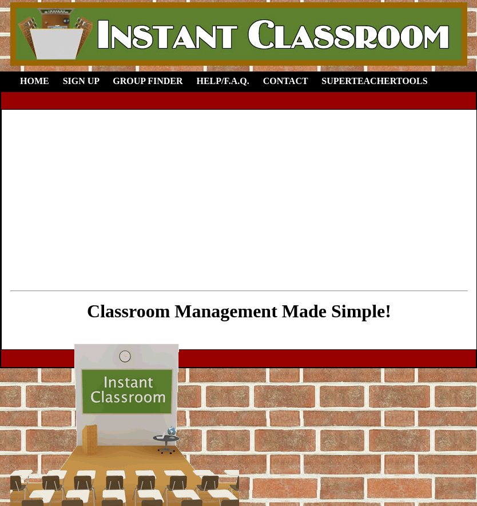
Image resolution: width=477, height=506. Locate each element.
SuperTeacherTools (374, 81)
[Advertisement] (239, 198)
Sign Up (81, 81)
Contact (285, 81)
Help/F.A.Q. (222, 81)
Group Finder (147, 81)
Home (34, 81)
